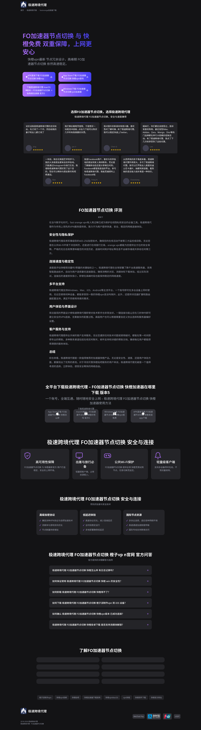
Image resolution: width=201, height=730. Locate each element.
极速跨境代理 (32, 10)
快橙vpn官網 (62, 697)
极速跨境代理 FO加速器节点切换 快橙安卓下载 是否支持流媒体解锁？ (88, 624)
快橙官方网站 (156, 697)
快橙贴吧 (75, 697)
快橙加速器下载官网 (92, 697)
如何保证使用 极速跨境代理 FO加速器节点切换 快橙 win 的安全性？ (87, 581)
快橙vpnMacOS (111, 697)
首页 (22, 10)
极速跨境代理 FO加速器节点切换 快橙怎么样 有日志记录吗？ (83, 570)
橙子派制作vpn (45, 697)
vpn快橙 (126, 697)
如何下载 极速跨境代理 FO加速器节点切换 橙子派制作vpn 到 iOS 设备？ (89, 602)
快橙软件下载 (140, 697)
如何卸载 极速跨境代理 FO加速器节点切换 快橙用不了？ (81, 592)
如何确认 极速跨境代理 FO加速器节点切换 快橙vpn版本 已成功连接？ (88, 613)
